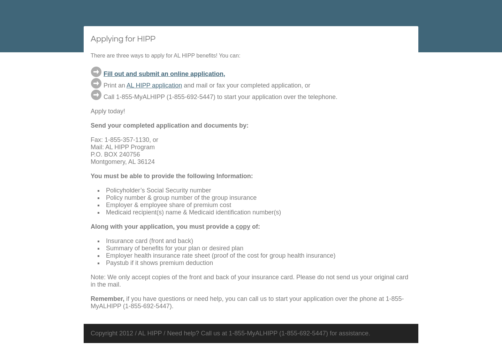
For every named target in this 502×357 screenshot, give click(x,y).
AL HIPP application (154, 85)
